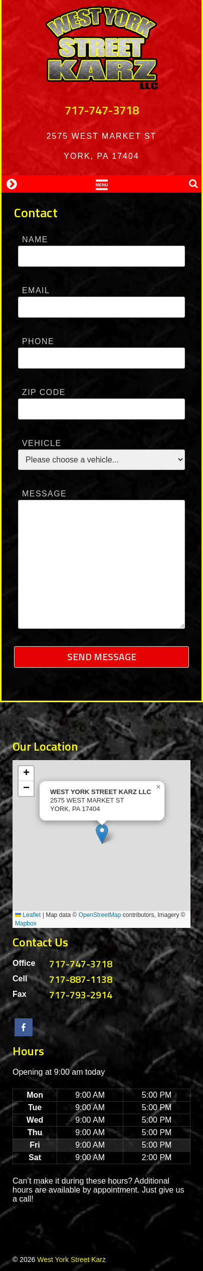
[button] (102, 834)
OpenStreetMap (100, 914)
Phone (38, 341)
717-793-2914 (80, 994)
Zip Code (44, 392)
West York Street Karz (71, 1260)
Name (35, 239)
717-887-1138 (80, 979)
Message (44, 493)
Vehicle (42, 443)
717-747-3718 (102, 110)
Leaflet (28, 914)
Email (36, 290)
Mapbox (26, 923)
